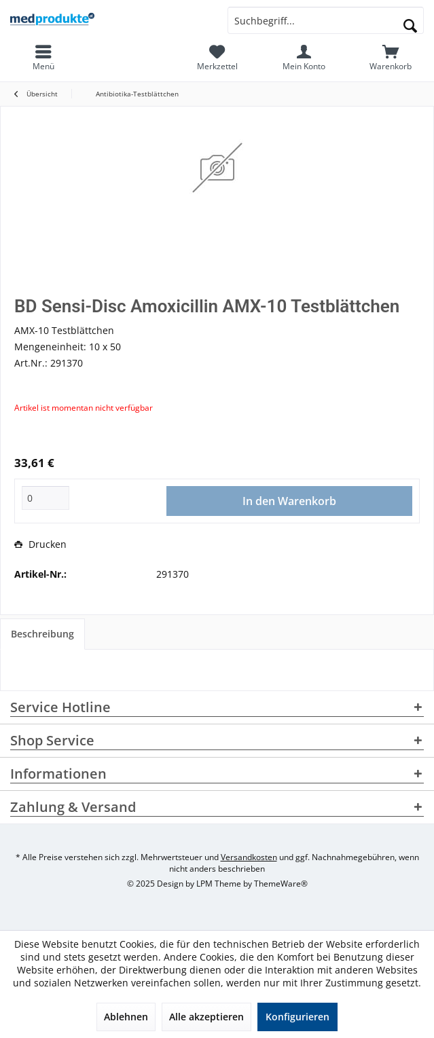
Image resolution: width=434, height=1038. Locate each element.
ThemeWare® (281, 883)
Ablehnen (126, 1016)
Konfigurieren (297, 1016)
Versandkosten (249, 857)
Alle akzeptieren (206, 1016)
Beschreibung (42, 633)
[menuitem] (390, 57)
